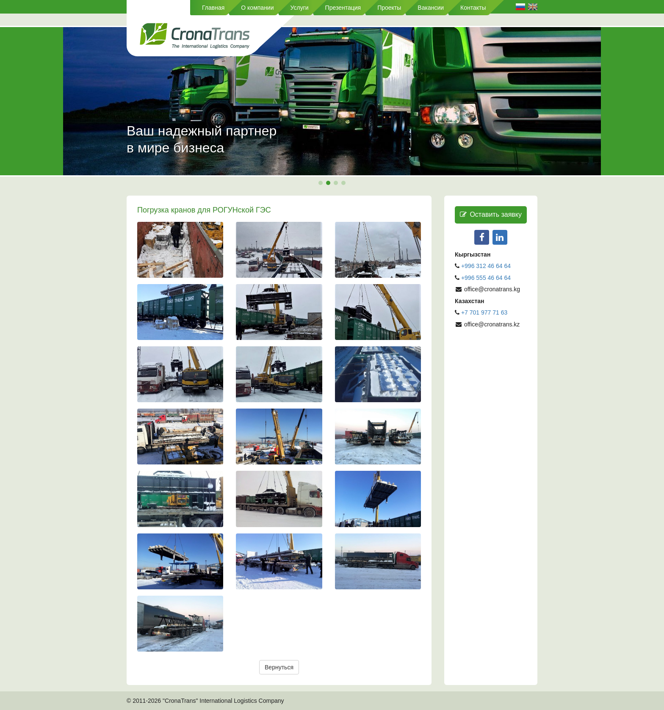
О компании (257, 7)
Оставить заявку (491, 214)
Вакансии (431, 7)
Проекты (389, 7)
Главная (213, 7)
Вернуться (279, 667)
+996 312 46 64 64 (486, 265)
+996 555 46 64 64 (486, 277)
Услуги (299, 7)
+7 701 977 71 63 (484, 312)
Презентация (343, 7)
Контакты (473, 7)
